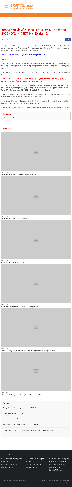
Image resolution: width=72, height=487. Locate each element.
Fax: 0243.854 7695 (7, 467)
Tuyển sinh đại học (53, 480)
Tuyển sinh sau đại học (64, 480)
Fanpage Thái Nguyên (56, 470)
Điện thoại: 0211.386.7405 (33, 464)
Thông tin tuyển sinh (35, 18)
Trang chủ (7, 18)
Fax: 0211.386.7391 (31, 467)
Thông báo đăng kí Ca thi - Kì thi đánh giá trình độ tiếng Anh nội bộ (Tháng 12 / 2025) (28, 351)
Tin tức (15, 18)
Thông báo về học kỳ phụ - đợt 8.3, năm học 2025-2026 (18, 174)
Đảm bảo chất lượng (65, 483)
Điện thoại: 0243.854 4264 (9, 464)
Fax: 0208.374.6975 (55, 467)
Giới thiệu (23, 18)
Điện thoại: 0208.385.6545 (57, 464)
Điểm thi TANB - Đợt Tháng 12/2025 (12, 262)
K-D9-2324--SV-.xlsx (9, 117)
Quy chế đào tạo (47, 18)
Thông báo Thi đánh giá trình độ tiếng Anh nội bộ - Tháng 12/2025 (22, 395)
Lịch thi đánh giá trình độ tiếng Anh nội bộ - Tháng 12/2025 (19, 307)
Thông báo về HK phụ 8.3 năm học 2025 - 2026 (16, 218)
